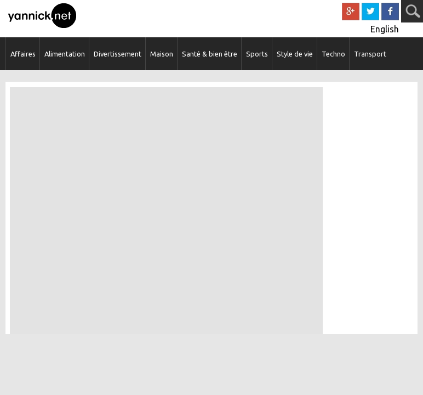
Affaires (23, 54)
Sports (257, 54)
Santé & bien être (209, 54)
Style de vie (295, 54)
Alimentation (64, 54)
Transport (370, 54)
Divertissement (117, 54)
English (384, 29)
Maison (161, 54)
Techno (333, 54)
